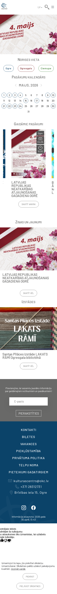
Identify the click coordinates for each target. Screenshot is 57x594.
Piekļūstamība (28, 451)
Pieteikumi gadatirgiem (28, 472)
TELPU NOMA (28, 465)
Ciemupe (46, 68)
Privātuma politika (28, 458)
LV (39, 7)
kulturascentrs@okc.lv (28, 481)
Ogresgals (26, 68)
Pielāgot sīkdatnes (30, 586)
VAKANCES (28, 444)
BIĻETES (28, 437)
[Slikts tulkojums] (7, 541)
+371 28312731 (28, 487)
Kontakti (28, 430)
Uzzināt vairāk (18, 568)
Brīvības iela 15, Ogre (28, 492)
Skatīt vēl (28, 293)
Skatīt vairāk (29, 204)
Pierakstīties (29, 413)
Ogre (8, 68)
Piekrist (30, 576)
